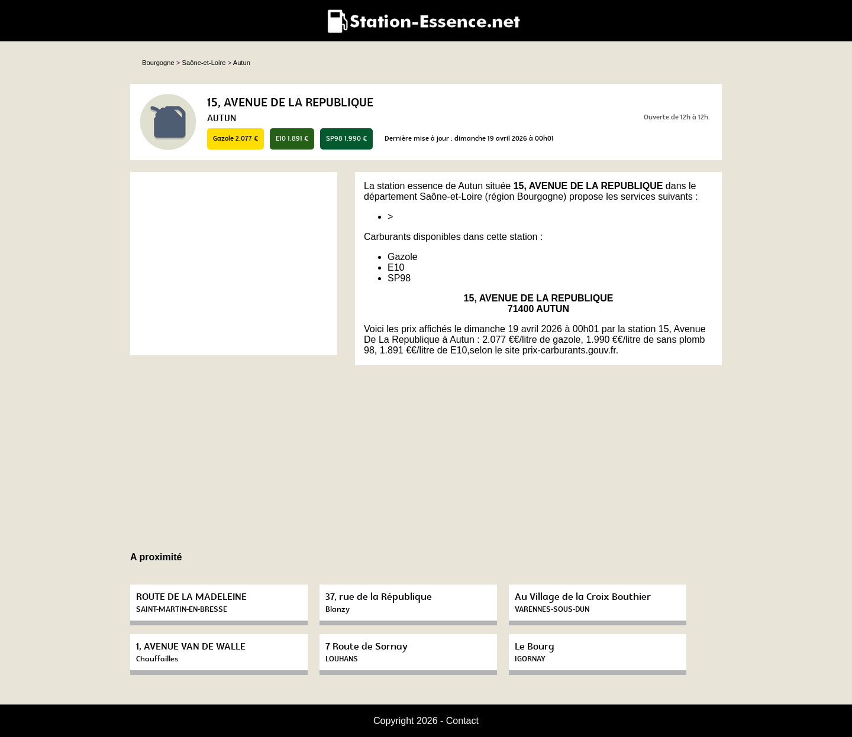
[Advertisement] (233, 263)
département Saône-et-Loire (423, 196)
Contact (462, 721)
